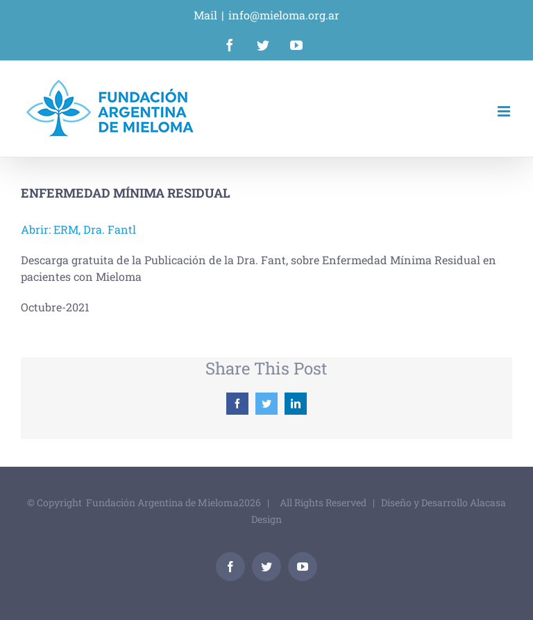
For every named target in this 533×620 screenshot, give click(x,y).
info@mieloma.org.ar (283, 15)
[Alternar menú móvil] (505, 111)
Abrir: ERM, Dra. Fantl (78, 229)
